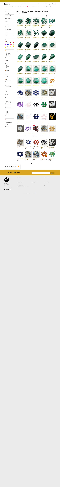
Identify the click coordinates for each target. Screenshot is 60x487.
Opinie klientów (33, 181)
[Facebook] (4, 188)
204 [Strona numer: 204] (38, 163)
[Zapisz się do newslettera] (41, 172)
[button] (6, 7)
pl (43, 3)
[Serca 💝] (26, 7)
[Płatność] (40, 7)
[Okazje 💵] (11, 7)
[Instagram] (6, 188)
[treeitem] (9, 13)
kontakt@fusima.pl (6, 184)
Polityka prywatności (21, 180)
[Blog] (51, 7)
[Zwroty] (43, 7)
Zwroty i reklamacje (20, 184)
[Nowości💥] (22, 7)
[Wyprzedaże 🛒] (16, 7)
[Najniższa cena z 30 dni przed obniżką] (39, 136)
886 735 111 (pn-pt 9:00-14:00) (8, 186)
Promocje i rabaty (46, 181)
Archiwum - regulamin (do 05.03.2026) (23, 185)
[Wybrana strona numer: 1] (46, 16)
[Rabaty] (30, 7)
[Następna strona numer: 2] (55, 16)
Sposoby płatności (20, 181)
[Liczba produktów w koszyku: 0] (55, 4)
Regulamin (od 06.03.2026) (21, 178)
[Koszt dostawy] (34, 7)
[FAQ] (53, 7)
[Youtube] (7, 188)
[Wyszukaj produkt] (30, 4)
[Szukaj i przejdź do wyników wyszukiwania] (38, 3)
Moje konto (45, 178)
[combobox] (20, 16)
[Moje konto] (50, 4)
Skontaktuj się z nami (47, 180)
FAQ (44, 184)
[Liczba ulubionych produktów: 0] (53, 4)
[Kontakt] (47, 7)
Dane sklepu (32, 178)
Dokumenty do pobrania (34, 180)
